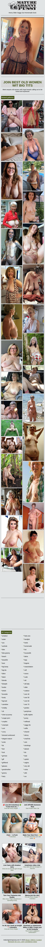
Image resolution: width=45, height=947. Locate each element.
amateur (4, 636)
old (24, 680)
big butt (4, 701)
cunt (3, 728)
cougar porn (5, 718)
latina (25, 656)
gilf (2, 759)
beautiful (4, 660)
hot (24, 649)
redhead (26, 721)
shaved (26, 732)
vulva (25, 769)
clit (2, 711)
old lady (26, 684)
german (4, 756)
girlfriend (4, 762)
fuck (3, 752)
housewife (27, 653)
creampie (4, 725)
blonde (4, 680)
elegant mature (6, 739)
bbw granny (5, 653)
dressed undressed (8, 735)
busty (3, 697)
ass (2, 643)
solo (25, 742)
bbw (3, 649)
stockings (27, 745)
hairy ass (26, 636)
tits (24, 752)
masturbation (28, 667)
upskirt (26, 759)
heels (25, 643)
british (3, 691)
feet (3, 749)
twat (25, 756)
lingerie (26, 663)
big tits (3, 670)
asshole (4, 646)
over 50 (26, 697)
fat (2, 745)
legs (25, 660)
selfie (25, 728)
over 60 (26, 701)
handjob (26, 639)
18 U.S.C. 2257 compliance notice (25, 942)
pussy (25, 718)
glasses (4, 766)
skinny (26, 735)
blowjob (4, 684)
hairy (3, 776)
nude (25, 677)
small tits (26, 739)
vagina (26, 762)
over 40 (26, 694)
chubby (4, 708)
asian (3, 639)
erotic (3, 742)
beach (3, 656)
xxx (25, 776)
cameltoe (4, 704)
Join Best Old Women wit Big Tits (22, 83)
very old (26, 766)
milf (25, 670)
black (3, 677)
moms (25, 673)
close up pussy (6, 715)
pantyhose (27, 711)
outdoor (26, 691)
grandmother (6, 769)
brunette (4, 694)
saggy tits (27, 725)
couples (4, 721)
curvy (3, 732)
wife (25, 773)
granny (4, 773)
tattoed (26, 749)
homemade (27, 646)
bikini (3, 673)
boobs (3, 687)
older (25, 687)
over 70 (26, 704)
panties (26, 708)
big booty (4, 667)
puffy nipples (28, 715)
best (3, 663)
